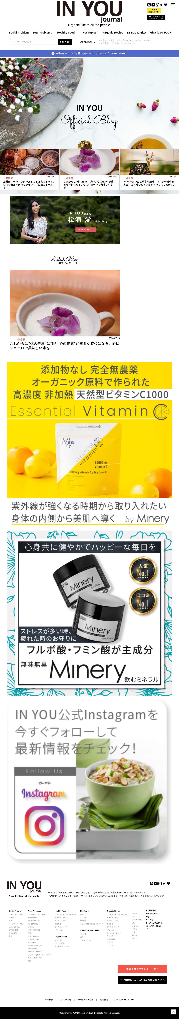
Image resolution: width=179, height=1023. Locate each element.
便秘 (29, 961)
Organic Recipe (113, 911)
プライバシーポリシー (124, 999)
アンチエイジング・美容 (36, 914)
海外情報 (83, 920)
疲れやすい (32, 942)
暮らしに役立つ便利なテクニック (91, 924)
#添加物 (115, 43)
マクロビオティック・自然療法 (65, 914)
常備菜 (134, 913)
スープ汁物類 (136, 920)
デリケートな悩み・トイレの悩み (39, 955)
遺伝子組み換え (14, 927)
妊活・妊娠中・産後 (35, 958)
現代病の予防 (32, 917)
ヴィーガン (59, 930)
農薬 (10, 920)
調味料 (134, 935)
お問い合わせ (65, 999)
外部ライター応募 (85, 999)
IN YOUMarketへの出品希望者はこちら (156, 17)
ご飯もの (135, 926)
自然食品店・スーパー (62, 946)
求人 (81, 937)
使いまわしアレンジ (114, 933)
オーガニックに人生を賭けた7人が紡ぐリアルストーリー (154, 926)
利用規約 (104, 999)
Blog (147, 917)
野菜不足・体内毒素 (35, 951)
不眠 (29, 933)
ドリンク (110, 945)
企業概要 (49, 999)
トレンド (83, 917)
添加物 (11, 917)
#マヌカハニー (128, 43)
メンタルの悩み (33, 936)
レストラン (59, 940)
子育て (82, 914)
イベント (83, 934)
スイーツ (110, 942)
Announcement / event (89, 930)
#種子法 (103, 40)
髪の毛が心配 (32, 948)
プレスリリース (85, 940)
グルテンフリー (60, 920)
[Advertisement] (143, 213)
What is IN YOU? (152, 913)
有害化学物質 (13, 930)
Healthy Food (60, 911)
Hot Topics (84, 911)
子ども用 (110, 936)
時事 (10, 936)
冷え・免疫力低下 (34, 930)
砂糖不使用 (111, 939)
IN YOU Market (151, 910)
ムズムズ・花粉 (33, 939)
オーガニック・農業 (16, 914)
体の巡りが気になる (35, 945)
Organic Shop (61, 936)
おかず (134, 938)
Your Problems (34, 911)
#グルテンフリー (143, 40)
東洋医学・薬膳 (60, 917)
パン (133, 917)
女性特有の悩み (33, 920)
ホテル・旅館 (59, 943)
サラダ (134, 929)
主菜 (133, 932)
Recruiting (149, 920)
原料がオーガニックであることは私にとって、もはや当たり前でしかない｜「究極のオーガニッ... (29, 184)
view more (85, 229)
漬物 (133, 923)
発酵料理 (58, 924)
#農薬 (112, 40)
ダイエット (32, 927)
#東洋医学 (104, 43)
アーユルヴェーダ (61, 927)
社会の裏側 (13, 933)
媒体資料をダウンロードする (142, 969)
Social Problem (15, 911)
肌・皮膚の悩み (33, 924)
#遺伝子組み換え (125, 40)
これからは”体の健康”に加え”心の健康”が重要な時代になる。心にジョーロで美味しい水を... (89, 184)
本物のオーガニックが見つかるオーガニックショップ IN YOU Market (88, 53)
